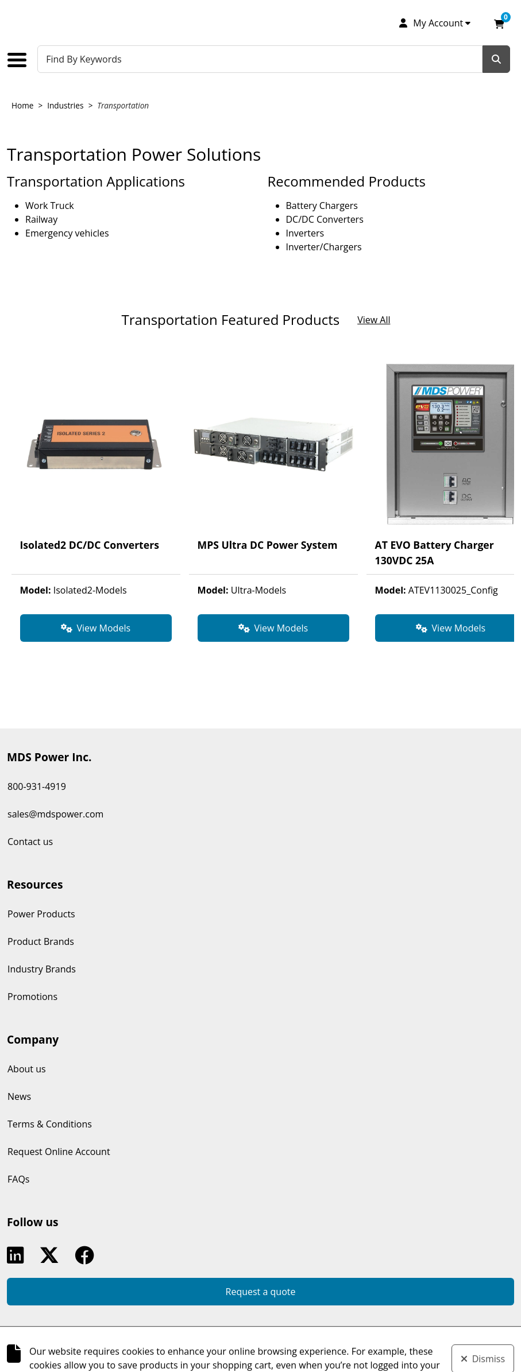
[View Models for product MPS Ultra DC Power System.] (273, 628)
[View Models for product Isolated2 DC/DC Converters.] (96, 628)
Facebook (87, 1255)
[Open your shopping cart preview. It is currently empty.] (499, 23)
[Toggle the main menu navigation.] (21, 60)
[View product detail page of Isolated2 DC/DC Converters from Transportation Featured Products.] (95, 467)
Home (22, 105)
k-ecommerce (321, 1345)
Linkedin (18, 1255)
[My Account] (434, 23)
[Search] (496, 59)
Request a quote (261, 1291)
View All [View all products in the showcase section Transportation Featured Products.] (373, 319)
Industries (65, 105)
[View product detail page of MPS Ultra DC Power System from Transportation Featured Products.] (273, 467)
